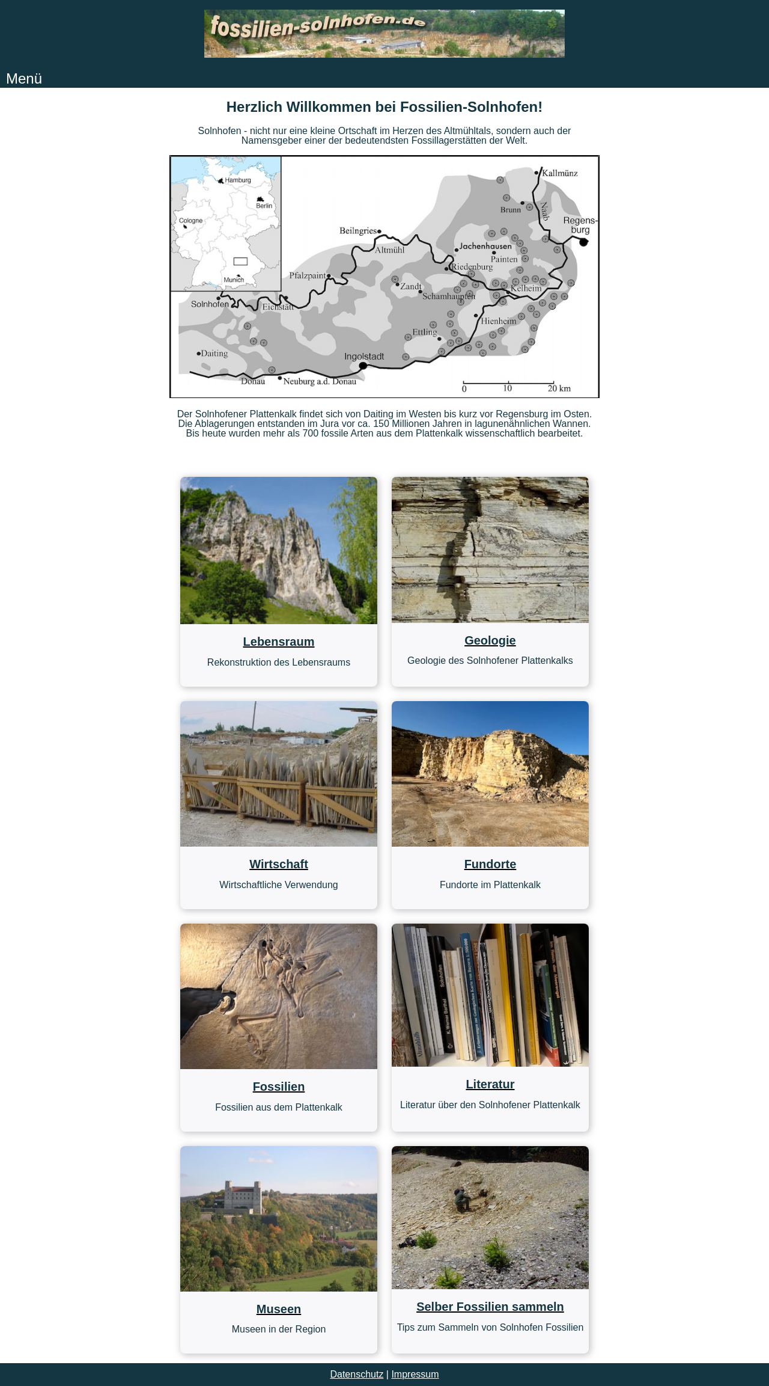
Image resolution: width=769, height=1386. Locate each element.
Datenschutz (356, 1374)
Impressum (415, 1374)
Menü (24, 78)
